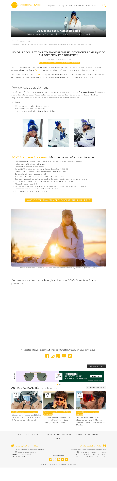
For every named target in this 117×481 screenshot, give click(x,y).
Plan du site (91, 435)
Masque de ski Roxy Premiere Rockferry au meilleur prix (58, 200)
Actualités (24, 41)
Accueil (15, 41)
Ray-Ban (52, 5)
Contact (58, 439)
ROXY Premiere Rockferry (29, 157)
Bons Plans (90, 5)
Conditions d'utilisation (58, 435)
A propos (37, 435)
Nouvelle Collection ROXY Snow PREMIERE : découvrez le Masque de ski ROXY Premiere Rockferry (52, 44)
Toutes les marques (74, 5)
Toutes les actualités (95, 387)
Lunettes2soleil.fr (26, 5)
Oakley (61, 5)
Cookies (78, 435)
